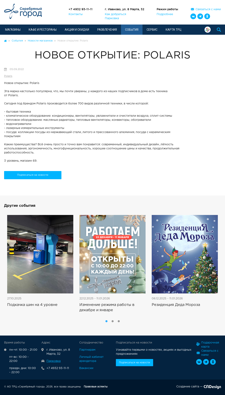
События (131, 29)
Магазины (12, 29)
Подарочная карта (208, 30)
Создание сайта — (198, 387)
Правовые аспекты (95, 387)
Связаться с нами (208, 9)
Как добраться (115, 14)
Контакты (76, 14)
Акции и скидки (77, 29)
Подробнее (165, 14)
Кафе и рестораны (43, 29)
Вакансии (86, 368)
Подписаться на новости (32, 175)
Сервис (152, 29)
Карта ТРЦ (173, 29)
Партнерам (87, 350)
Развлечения (107, 29)
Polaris (8, 76)
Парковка (112, 18)
